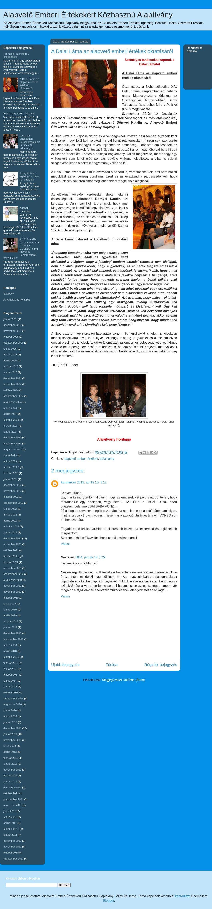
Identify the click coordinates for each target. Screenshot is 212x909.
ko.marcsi (68, 482)
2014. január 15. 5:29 (90, 557)
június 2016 (10, 710)
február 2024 (10, 425)
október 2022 (11, 496)
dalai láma (107, 458)
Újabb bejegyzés (65, 665)
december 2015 (12, 728)
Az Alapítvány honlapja (16, 299)
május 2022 (10, 514)
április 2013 (10, 751)
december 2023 (12, 437)
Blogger (108, 900)
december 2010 (12, 840)
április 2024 (10, 413)
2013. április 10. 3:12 (92, 482)
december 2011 (12, 787)
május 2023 (10, 461)
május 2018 (10, 645)
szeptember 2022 (13, 502)
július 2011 (9, 811)
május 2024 (10, 408)
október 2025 (11, 336)
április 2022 (10, 520)
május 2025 (10, 354)
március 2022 (11, 526)
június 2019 (10, 609)
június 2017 (10, 680)
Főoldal (112, 665)
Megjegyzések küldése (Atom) (123, 680)
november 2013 (12, 740)
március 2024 (11, 419)
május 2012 (10, 775)
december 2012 (12, 769)
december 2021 (12, 538)
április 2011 (10, 822)
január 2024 (10, 431)
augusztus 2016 (12, 704)
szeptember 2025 (13, 342)
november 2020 (12, 568)
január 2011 (10, 834)
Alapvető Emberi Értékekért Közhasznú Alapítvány (88, 15)
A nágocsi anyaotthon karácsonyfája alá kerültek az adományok (30, 141)
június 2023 (10, 455)
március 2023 (11, 467)
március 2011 (11, 828)
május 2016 (10, 716)
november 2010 (12, 846)
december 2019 (12, 585)
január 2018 (10, 668)
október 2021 (11, 550)
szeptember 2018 (13, 639)
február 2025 (10, 366)
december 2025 (12, 324)
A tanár (24, 207)
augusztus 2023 (12, 449)
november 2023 (12, 443)
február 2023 (10, 473)
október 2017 (11, 674)
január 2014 (10, 733)
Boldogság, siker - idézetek (19, 113)
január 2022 (10, 532)
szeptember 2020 (13, 573)
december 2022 (12, 484)
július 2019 (9, 603)
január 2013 (10, 763)
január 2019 (10, 627)
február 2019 (10, 621)
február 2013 (10, 757)
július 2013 (9, 745)
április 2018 (10, 651)
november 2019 (12, 591)
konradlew (182, 896)
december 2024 (12, 378)
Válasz (65, 544)
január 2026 (10, 319)
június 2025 (10, 348)
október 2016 (11, 692)
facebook (8, 293)
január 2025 (10, 372)
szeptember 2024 (13, 395)
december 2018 (12, 633)
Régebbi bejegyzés (160, 665)
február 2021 (10, 562)
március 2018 (11, 656)
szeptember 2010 (13, 858)
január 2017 (10, 686)
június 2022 (10, 508)
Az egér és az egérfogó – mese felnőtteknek (29, 176)
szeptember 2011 (13, 799)
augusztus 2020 (12, 579)
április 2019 (10, 615)
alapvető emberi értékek (81, 458)
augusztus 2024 (12, 402)
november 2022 (12, 490)
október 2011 (11, 793)
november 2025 (12, 330)
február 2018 (10, 662)
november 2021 (12, 544)
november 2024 (12, 384)
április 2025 (10, 360)
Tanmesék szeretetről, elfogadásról (16, 55)
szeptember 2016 (13, 698)
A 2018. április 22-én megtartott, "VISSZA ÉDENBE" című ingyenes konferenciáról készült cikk (21, 249)
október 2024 (11, 390)
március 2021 (11, 556)
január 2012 (10, 781)
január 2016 (10, 722)
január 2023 (10, 479)
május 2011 (10, 816)
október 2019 (11, 597)
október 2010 (11, 852)
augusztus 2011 (12, 805)
